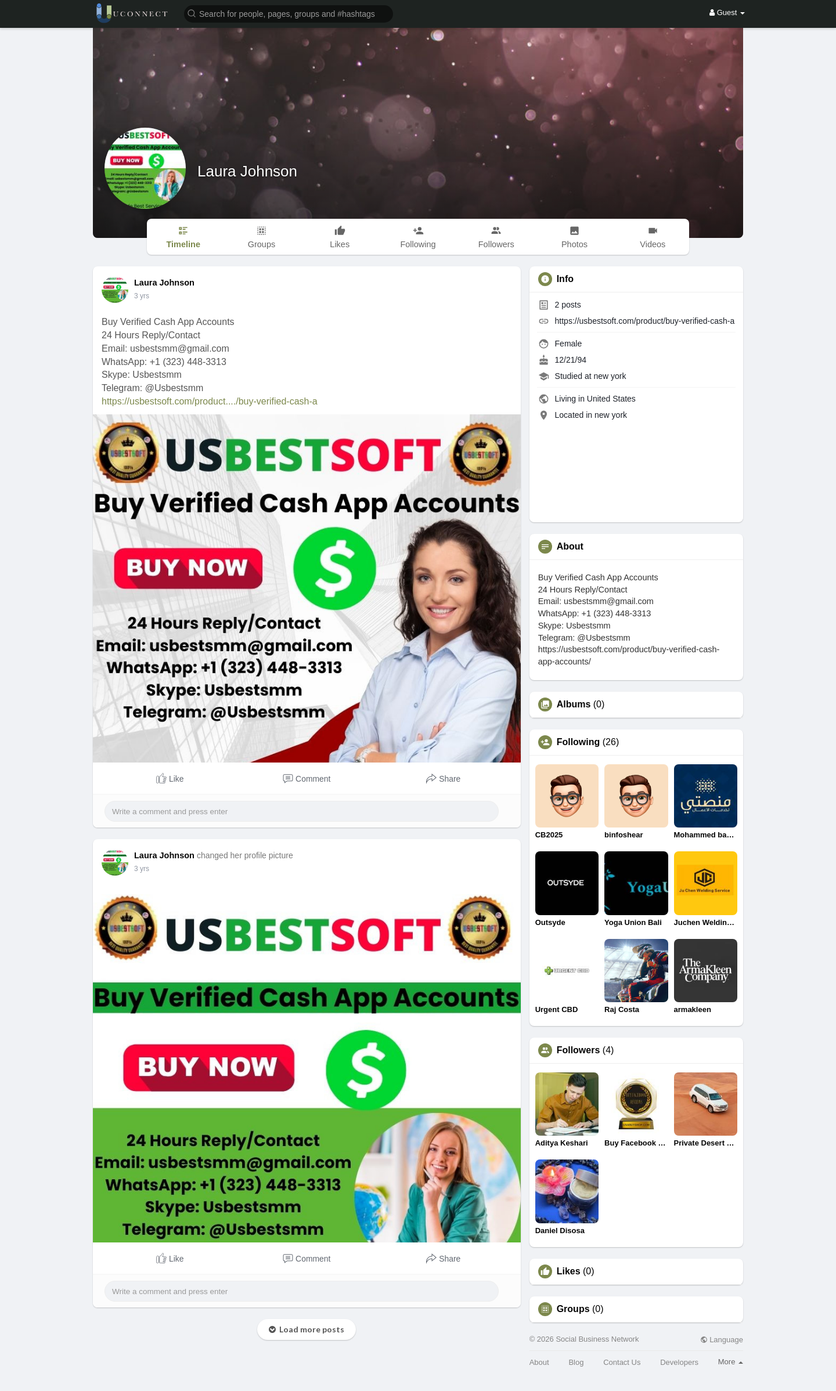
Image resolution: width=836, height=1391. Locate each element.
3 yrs (141, 296)
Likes (569, 1271)
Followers (578, 1050)
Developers (679, 1362)
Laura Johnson (247, 171)
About (539, 1362)
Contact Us (621, 1362)
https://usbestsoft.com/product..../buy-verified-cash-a (210, 401)
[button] (288, 13)
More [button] (730, 1361)
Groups (573, 1309)
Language (721, 1339)
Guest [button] (727, 12)
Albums (574, 704)
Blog (575, 1362)
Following (578, 742)
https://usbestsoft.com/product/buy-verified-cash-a (645, 321)
